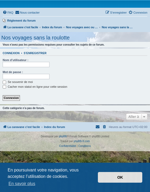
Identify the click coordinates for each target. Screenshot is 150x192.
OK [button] (120, 177)
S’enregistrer (35, 53)
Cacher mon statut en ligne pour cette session (35, 86)
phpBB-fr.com (82, 141)
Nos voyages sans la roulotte (35, 38)
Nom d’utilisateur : (15, 60)
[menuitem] (8, 12)
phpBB (63, 136)
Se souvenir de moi (18, 81)
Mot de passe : (13, 72)
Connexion (11, 53)
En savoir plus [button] (22, 183)
